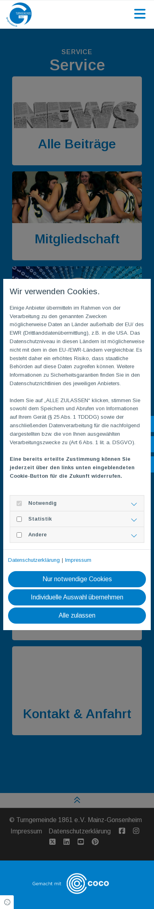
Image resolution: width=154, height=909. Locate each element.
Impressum (78, 560)
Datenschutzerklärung (34, 560)
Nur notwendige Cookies (77, 579)
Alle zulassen (77, 615)
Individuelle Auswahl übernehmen (77, 597)
